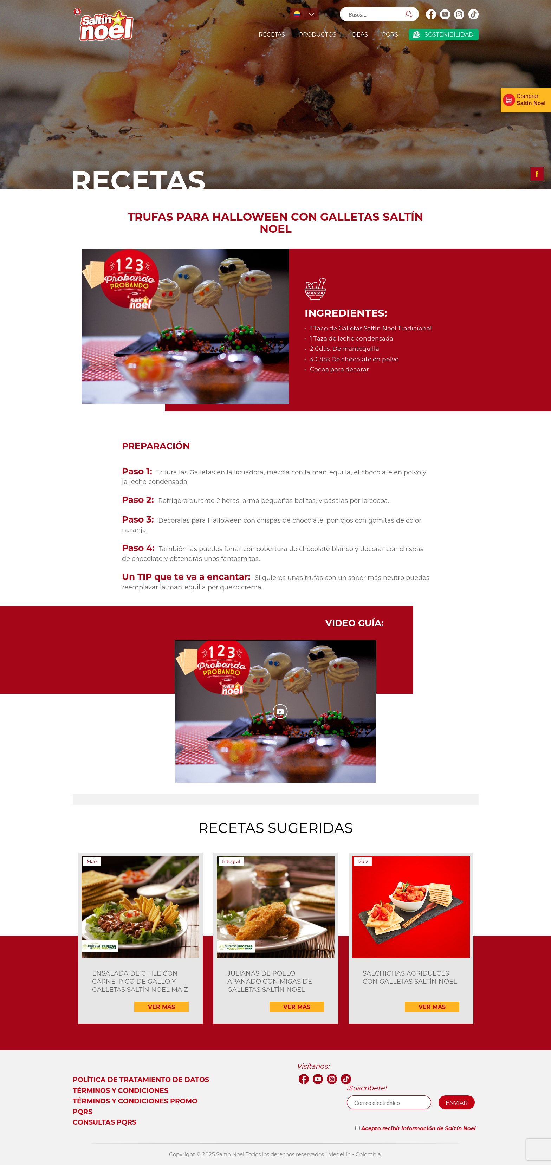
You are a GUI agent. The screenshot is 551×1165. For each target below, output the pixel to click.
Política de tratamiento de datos (141, 1079)
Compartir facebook (537, 174)
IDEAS (359, 34)
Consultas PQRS (104, 1122)
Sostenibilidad (448, 34)
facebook (431, 14)
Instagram (459, 14)
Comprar (531, 99)
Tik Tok (473, 14)
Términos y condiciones (120, 1090)
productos (317, 34)
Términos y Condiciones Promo (135, 1100)
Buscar (409, 14)
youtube (445, 14)
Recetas (272, 34)
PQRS (390, 34)
